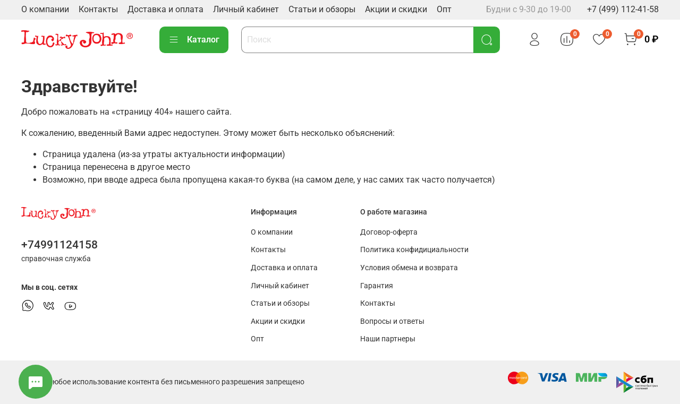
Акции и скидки (396, 9)
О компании (45, 9)
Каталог (193, 40)
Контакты (98, 9)
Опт (444, 9)
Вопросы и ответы (392, 321)
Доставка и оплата (165, 9)
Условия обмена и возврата (409, 267)
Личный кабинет (246, 9)
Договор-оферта (389, 232)
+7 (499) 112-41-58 (623, 9)
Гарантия (376, 285)
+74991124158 (59, 244)
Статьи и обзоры (321, 9)
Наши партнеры (387, 338)
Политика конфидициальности (414, 249)
